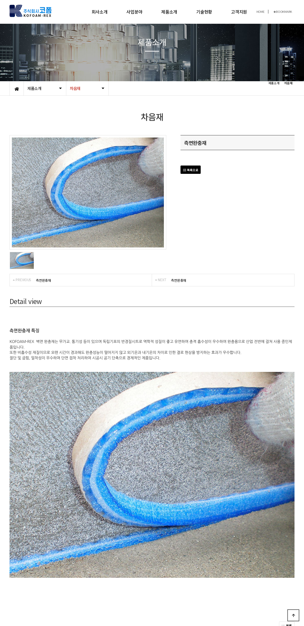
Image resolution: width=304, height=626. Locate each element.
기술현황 (204, 12)
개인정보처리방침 (22, 583)
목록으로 (190, 170)
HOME (260, 11)
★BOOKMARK (282, 11)
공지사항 (44, 583)
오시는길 (61, 583)
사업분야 (134, 12)
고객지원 (239, 12)
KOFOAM (49, 606)
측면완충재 (43, 280)
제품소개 (169, 12)
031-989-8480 (238, 604)
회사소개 (100, 12)
